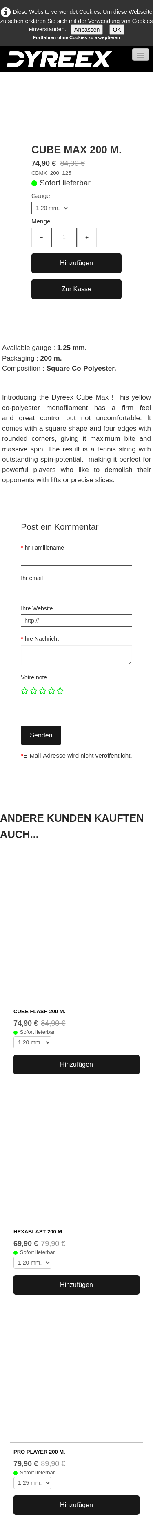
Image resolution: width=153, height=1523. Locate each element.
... (36, 1198)
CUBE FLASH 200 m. (39, 886)
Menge (40, 221)
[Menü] (140, 54)
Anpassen (87, 29)
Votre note (34, 677)
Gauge (40, 195)
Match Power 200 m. (44, 1309)
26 (141, 1198)
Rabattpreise (33, 1291)
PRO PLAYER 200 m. (39, 1077)
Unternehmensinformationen (38, 1382)
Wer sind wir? (18, 1364)
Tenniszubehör (36, 1282)
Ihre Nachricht (40, 639)
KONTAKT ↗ (20, 1463)
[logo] (59, 59)
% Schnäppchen (38, 1318)
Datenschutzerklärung (30, 1400)
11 (94, 1198)
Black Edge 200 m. (42, 1300)
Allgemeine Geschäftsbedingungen (47, 1391)
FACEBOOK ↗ (23, 1438)
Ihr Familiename (42, 547)
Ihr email (32, 578)
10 (78, 1198)
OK (117, 29)
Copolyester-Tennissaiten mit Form (63, 1273)
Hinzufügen (76, 263)
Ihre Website (37, 608)
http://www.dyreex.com (31, 1373)
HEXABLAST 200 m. (38, 982)
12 (110, 1198)
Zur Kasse (76, 289)
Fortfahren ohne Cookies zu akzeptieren (76, 37)
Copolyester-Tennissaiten (50, 1264)
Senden (41, 735)
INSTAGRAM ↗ (25, 1450)
